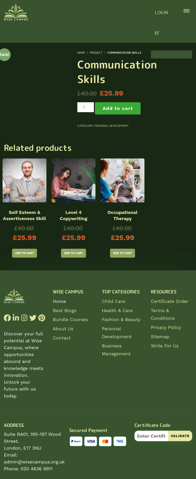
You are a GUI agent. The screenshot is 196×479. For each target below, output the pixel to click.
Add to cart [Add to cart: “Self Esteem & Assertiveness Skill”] (24, 253)
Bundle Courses (70, 319)
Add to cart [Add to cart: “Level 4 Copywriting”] (73, 253)
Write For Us (165, 345)
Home (59, 301)
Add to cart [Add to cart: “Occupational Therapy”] (122, 253)
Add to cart (118, 108)
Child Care (113, 301)
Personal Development (111, 126)
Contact (62, 337)
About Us (63, 328)
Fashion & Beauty (121, 319)
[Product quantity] (85, 107)
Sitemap (160, 336)
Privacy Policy (166, 327)
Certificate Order (169, 301)
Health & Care (117, 310)
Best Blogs (64, 310)
